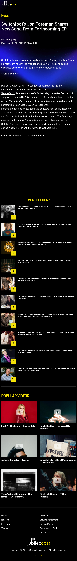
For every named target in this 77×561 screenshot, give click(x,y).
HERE (57, 67)
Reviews (5, 519)
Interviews (6, 524)
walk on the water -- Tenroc (15, 460)
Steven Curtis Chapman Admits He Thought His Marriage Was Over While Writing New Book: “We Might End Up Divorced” (45, 315)
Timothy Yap (10, 39)
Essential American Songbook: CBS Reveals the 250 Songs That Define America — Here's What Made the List (45, 243)
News (4, 515)
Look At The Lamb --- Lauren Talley (19, 426)
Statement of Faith (48, 528)
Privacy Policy (46, 524)
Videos (4, 528)
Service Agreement (49, 519)
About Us (44, 515)
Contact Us (45, 532)
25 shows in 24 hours (57, 101)
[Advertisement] (38, 184)
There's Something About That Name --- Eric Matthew (16, 495)
